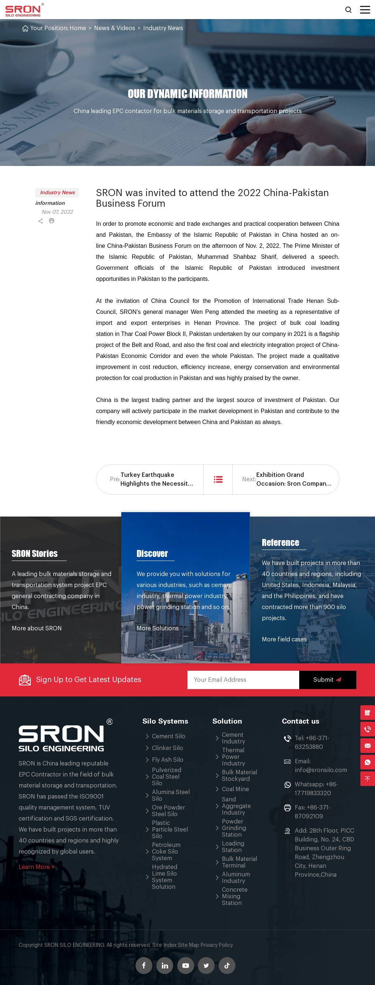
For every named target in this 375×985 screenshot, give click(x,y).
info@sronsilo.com (321, 770)
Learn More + (37, 867)
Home (78, 28)
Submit (327, 680)
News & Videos (114, 28)
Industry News (163, 28)
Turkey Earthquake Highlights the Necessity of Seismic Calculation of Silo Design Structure (156, 480)
